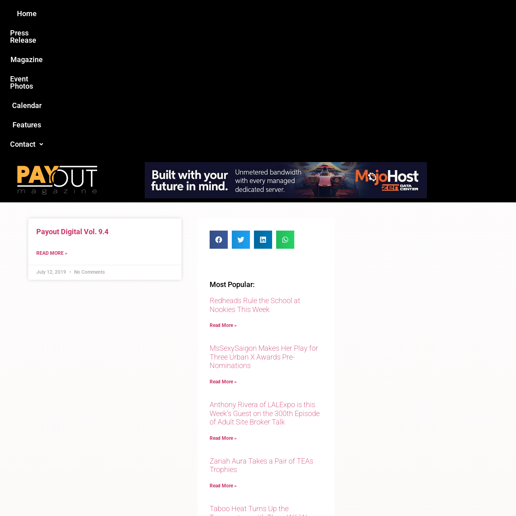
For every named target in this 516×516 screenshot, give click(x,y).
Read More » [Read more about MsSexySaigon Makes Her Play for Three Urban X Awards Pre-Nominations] (223, 251)
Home (115, 13)
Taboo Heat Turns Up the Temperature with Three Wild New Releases (263, 386)
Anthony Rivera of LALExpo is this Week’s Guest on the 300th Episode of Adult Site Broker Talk (265, 282)
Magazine (212, 13)
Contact (393, 13)
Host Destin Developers (433, 492)
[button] (393, 13)
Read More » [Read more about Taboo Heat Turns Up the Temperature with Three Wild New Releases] (223, 411)
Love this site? (135, 454)
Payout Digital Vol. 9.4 (72, 101)
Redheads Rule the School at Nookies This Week (255, 174)
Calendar (310, 13)
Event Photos (261, 13)
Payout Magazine (164, 492)
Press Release (160, 13)
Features (351, 13)
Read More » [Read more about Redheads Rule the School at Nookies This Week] (223, 195)
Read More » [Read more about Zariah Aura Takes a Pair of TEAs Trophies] (223, 355)
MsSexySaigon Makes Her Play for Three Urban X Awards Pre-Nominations (264, 226)
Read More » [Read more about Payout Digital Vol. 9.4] (51, 122)
